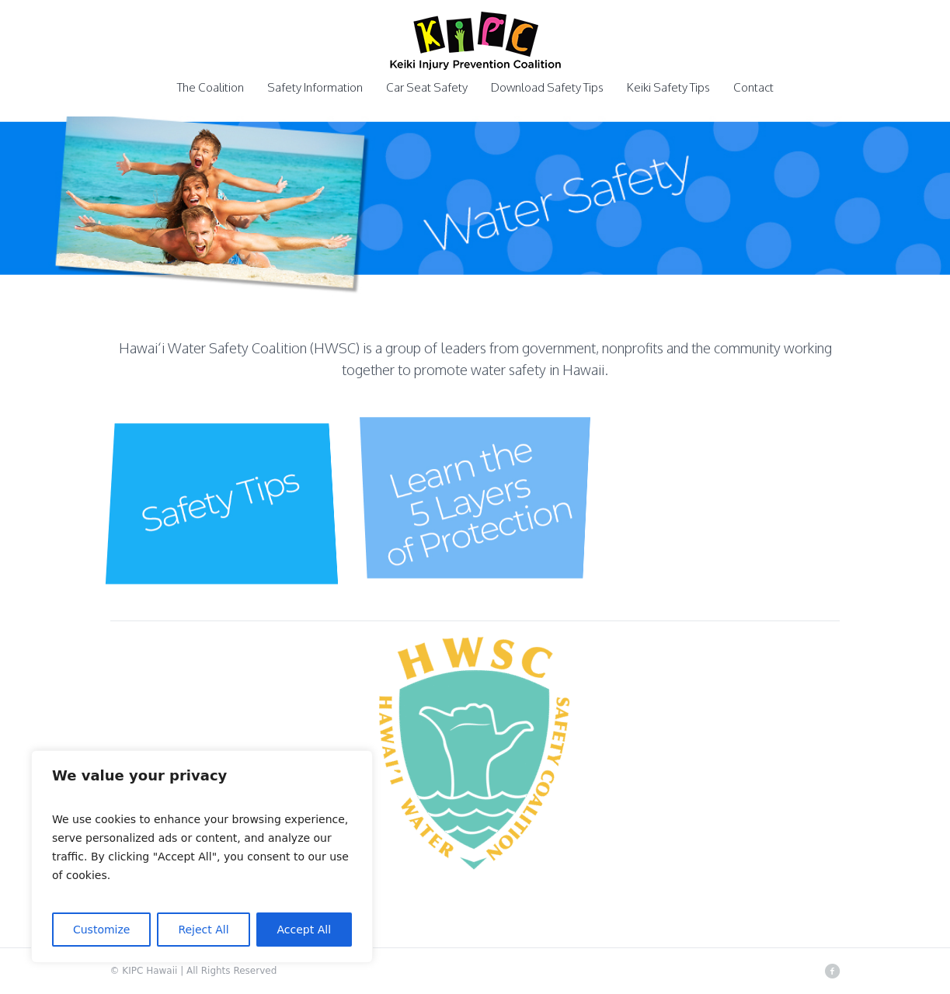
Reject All (203, 929)
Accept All (304, 929)
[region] (202, 856)
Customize (101, 929)
